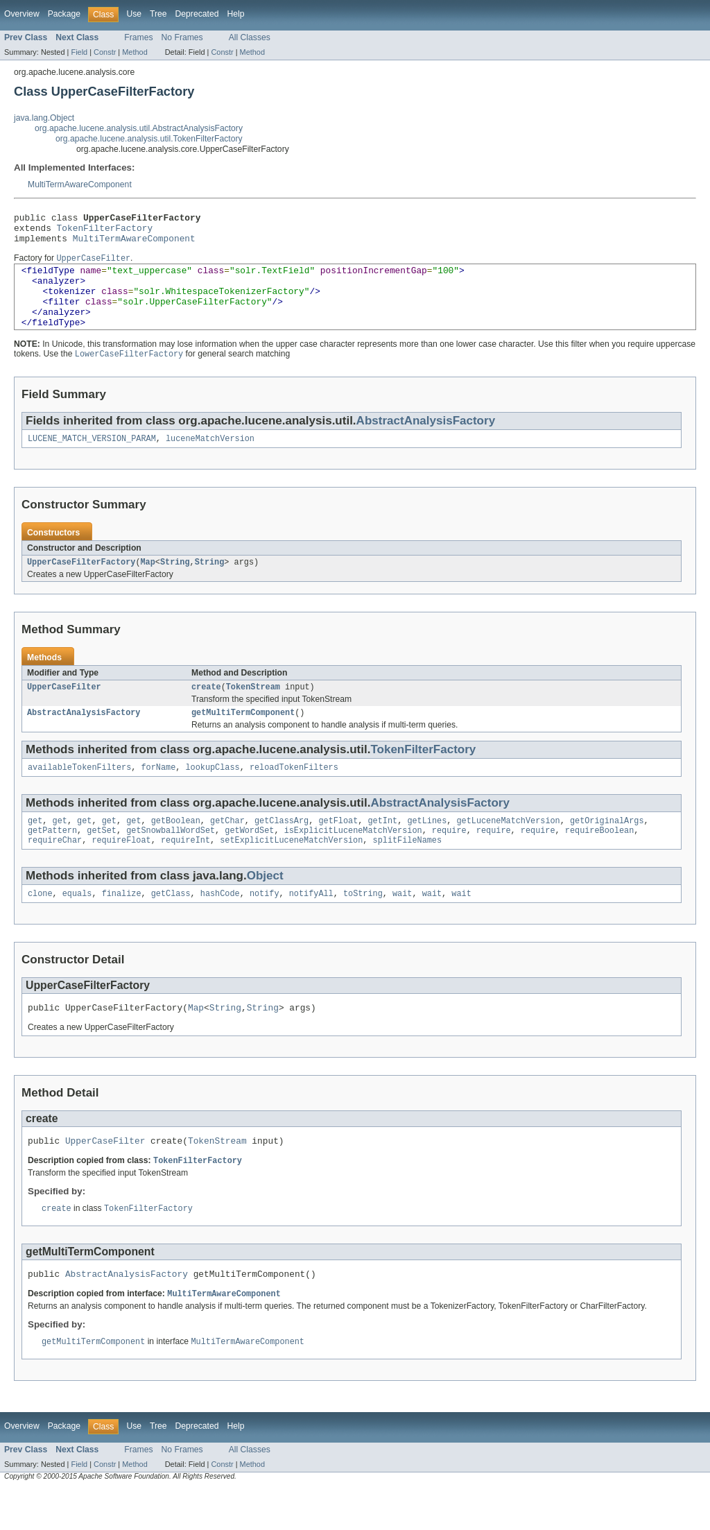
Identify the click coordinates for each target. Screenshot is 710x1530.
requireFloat (121, 871)
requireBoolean (599, 860)
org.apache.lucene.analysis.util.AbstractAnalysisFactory (139, 128)
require (449, 860)
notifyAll (311, 925)
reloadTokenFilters (294, 794)
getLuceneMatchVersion (508, 848)
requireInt (185, 871)
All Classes (249, 37)
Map (147, 584)
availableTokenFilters (79, 794)
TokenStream (253, 710)
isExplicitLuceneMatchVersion (353, 860)
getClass (171, 925)
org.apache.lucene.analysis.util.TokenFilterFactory (149, 139)
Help (235, 14)
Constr (105, 52)
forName (158, 794)
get (35, 848)
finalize (121, 925)
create (206, 710)
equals (77, 925)
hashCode (220, 925)
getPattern (52, 860)
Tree (158, 14)
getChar (227, 848)
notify (264, 925)
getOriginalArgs (607, 848)
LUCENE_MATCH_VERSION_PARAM (92, 459)
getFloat (338, 848)
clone (40, 925)
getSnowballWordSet (170, 860)
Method (134, 52)
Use (133, 14)
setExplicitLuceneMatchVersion (291, 871)
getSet (101, 860)
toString (363, 925)
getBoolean (175, 848)
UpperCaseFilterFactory (81, 584)
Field (79, 52)
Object (265, 906)
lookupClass (212, 794)
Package (64, 14)
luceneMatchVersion (210, 459)
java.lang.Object (44, 118)
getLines (427, 848)
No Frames (182, 37)
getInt (382, 848)
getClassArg (281, 848)
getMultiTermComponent (243, 737)
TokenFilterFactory (105, 231)
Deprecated (197, 14)
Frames (138, 37)
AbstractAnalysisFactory (425, 440)
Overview (22, 14)
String (175, 584)
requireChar (55, 871)
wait (402, 925)
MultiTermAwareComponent (80, 184)
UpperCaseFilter (64, 710)
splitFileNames (407, 871)
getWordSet (249, 860)
